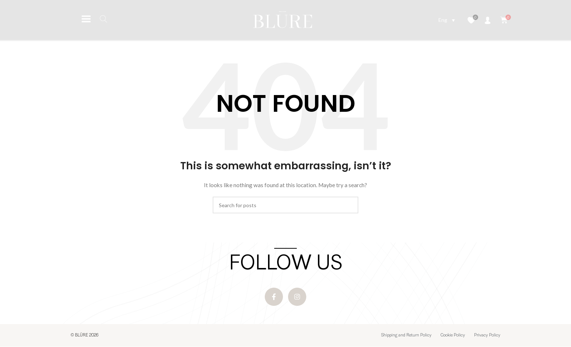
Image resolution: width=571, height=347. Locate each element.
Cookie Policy (453, 336)
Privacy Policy (487, 336)
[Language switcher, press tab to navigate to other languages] (446, 19)
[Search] (285, 205)
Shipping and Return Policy (406, 336)
